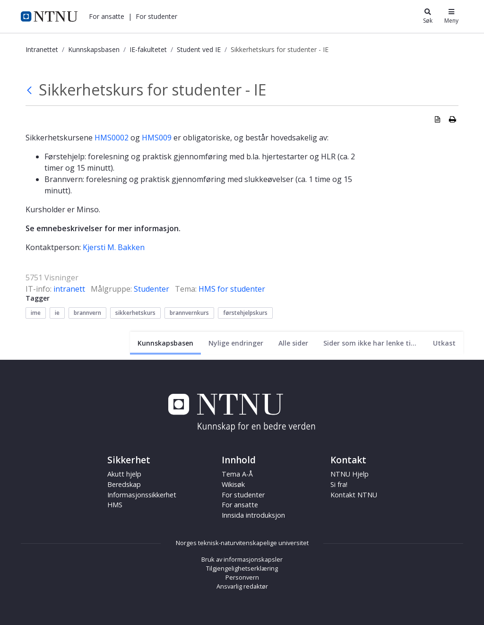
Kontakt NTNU (353, 494)
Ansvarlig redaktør (242, 586)
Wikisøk (233, 484)
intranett (69, 289)
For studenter (156, 16)
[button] (106, 16)
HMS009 (157, 137)
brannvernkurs (189, 313)
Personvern (242, 577)
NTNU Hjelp (349, 473)
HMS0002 (112, 137)
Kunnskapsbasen (94, 49)
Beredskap (124, 484)
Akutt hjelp (124, 473)
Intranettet (42, 49)
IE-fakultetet (148, 49)
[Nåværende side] (165, 343)
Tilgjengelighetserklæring (242, 568)
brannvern (87, 313)
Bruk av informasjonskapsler (242, 559)
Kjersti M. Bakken (114, 247)
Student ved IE (199, 49)
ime (36, 313)
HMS (114, 504)
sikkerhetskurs (135, 313)
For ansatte (106, 16)
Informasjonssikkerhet (141, 494)
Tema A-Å (237, 473)
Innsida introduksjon (253, 515)
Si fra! (338, 484)
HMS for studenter (232, 289)
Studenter (151, 289)
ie (57, 313)
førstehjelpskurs (245, 313)
